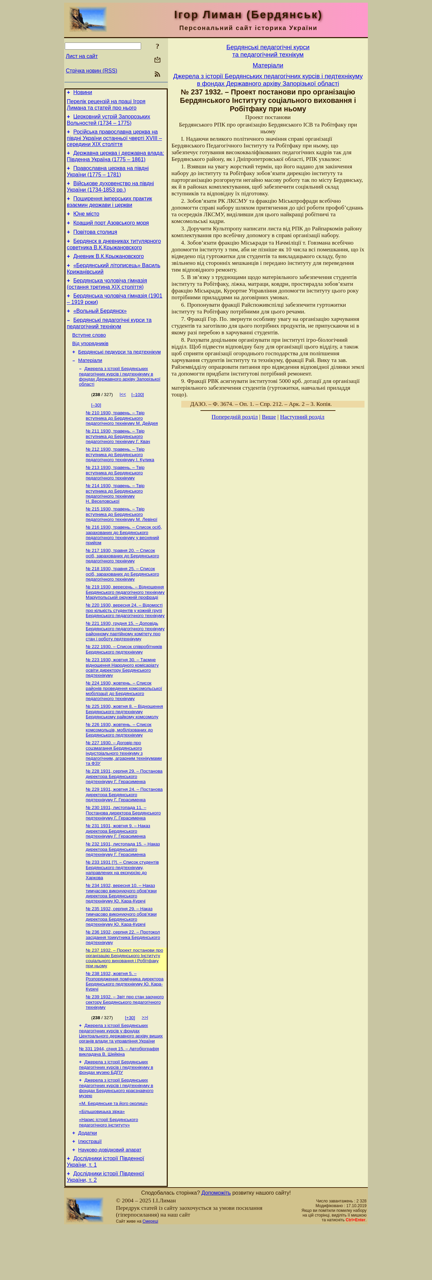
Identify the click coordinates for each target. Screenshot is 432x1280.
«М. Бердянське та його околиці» (113, 1149)
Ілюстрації (90, 1191)
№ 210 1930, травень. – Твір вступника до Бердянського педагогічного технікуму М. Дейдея (122, 441)
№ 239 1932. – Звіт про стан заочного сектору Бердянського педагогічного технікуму (125, 1045)
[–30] (96, 427)
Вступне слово (89, 354)
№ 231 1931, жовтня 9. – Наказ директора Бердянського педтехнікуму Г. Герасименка (118, 868)
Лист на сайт (82, 56)
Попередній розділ (235, 417)
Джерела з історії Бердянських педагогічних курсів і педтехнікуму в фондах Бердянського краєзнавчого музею (116, 1133)
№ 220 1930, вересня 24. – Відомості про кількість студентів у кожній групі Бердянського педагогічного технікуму (125, 640)
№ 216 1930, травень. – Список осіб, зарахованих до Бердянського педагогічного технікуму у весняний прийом (124, 562)
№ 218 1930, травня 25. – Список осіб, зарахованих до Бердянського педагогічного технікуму (122, 603)
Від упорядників (90, 363)
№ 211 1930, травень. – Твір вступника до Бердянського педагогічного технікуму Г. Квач (118, 460)
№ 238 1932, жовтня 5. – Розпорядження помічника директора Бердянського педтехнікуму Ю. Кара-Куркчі (125, 1023)
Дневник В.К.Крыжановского (108, 269)
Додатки (87, 1182)
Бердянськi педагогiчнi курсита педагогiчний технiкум (267, 51)
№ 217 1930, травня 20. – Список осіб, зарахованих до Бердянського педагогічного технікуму (122, 584)
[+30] (130, 1060)
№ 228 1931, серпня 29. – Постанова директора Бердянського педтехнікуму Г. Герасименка (124, 812)
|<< (122, 417)
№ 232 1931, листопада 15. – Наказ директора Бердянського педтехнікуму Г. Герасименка (123, 887)
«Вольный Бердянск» (100, 328)
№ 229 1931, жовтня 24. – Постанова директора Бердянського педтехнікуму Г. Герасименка (124, 831)
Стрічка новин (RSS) (91, 71)
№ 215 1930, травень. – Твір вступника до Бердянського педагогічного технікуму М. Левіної (121, 541)
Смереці (150, 1274)
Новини (82, 93)
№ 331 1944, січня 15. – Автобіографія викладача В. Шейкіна (119, 1096)
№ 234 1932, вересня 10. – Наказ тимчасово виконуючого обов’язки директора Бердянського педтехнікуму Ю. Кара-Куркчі (121, 933)
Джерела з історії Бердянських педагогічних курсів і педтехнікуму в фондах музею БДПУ (116, 1112)
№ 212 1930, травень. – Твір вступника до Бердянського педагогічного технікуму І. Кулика (120, 479)
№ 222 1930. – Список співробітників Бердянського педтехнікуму (124, 681)
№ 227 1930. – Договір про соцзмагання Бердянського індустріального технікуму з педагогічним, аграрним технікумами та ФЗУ (124, 788)
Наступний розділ (302, 417)
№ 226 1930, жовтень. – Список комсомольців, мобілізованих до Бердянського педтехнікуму (119, 764)
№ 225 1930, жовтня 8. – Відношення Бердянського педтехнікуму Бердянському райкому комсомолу (124, 745)
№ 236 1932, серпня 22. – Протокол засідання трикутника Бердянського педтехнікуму (123, 978)
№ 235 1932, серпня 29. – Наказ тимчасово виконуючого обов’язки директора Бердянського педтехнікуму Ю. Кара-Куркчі (121, 957)
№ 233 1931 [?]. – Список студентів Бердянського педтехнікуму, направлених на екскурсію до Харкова (122, 909)
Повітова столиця (95, 243)
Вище (269, 417)
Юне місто (86, 223)
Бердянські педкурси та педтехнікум (119, 373)
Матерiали (90, 382)
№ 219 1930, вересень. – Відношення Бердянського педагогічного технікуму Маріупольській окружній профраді (125, 622)
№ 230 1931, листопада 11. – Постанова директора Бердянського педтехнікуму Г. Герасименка (123, 850)
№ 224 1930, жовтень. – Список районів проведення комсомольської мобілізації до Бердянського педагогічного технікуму (124, 724)
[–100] (137, 417)
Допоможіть (216, 1246)
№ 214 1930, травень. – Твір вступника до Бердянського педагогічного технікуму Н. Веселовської (115, 519)
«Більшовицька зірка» (102, 1158)
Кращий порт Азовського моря (111, 233)
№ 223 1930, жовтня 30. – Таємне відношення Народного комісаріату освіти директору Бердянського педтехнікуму (122, 700)
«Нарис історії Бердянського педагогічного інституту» (108, 1170)
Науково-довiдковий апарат (109, 1200)
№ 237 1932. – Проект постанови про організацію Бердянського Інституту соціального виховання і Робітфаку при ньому (124, 1000)
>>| (145, 1060)
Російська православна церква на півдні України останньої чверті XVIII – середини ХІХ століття (114, 142)
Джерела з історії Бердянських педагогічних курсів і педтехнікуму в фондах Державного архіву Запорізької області (119, 399)
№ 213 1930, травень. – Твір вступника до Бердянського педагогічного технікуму (115, 498)
